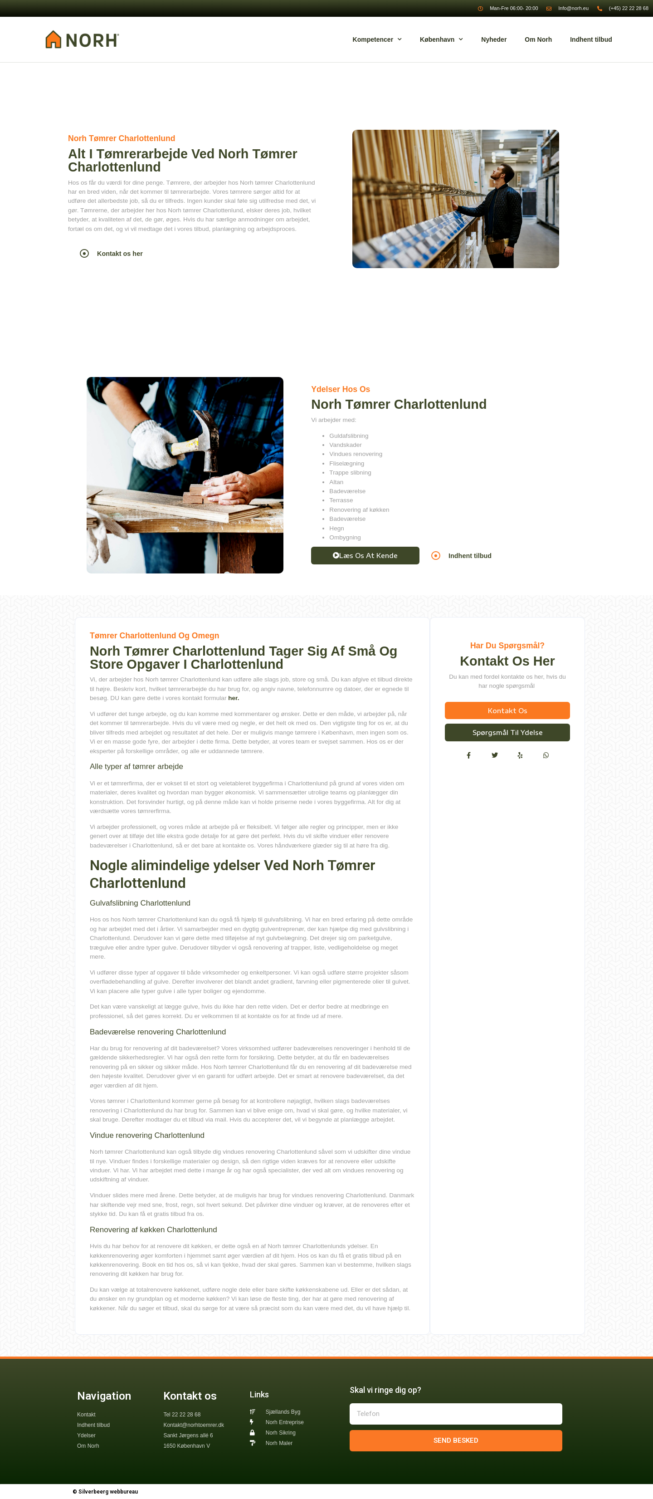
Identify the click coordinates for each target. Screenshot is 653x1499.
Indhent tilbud (591, 39)
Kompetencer (377, 39)
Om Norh (538, 39)
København (441, 39)
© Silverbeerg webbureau (105, 1492)
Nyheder (494, 39)
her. (234, 698)
